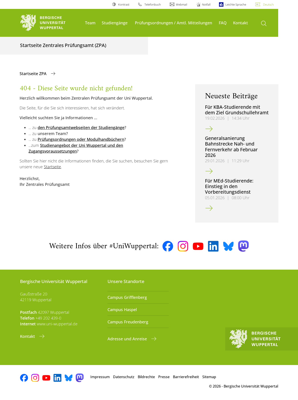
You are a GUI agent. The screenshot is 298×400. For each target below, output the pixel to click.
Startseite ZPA (34, 73)
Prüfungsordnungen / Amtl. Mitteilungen (173, 22)
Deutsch (268, 4)
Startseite (52, 166)
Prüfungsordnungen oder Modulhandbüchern (81, 139)
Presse (164, 376)
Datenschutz (123, 376)
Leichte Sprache (235, 4)
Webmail (181, 4)
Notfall (206, 4)
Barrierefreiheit (186, 376)
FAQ (223, 22)
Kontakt (240, 22)
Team (90, 22)
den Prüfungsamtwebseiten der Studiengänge (81, 127)
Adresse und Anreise (127, 338)
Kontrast (123, 4)
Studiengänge (115, 22)
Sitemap (209, 376)
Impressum (100, 376)
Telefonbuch (152, 4)
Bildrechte (146, 376)
